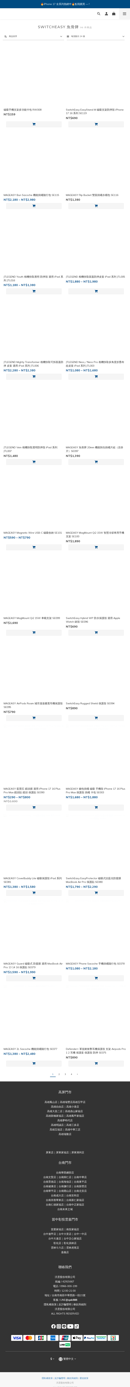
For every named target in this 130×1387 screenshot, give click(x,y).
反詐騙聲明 (65, 1304)
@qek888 (71, 1299)
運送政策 (84, 1378)
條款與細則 (79, 1304)
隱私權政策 (50, 1304)
